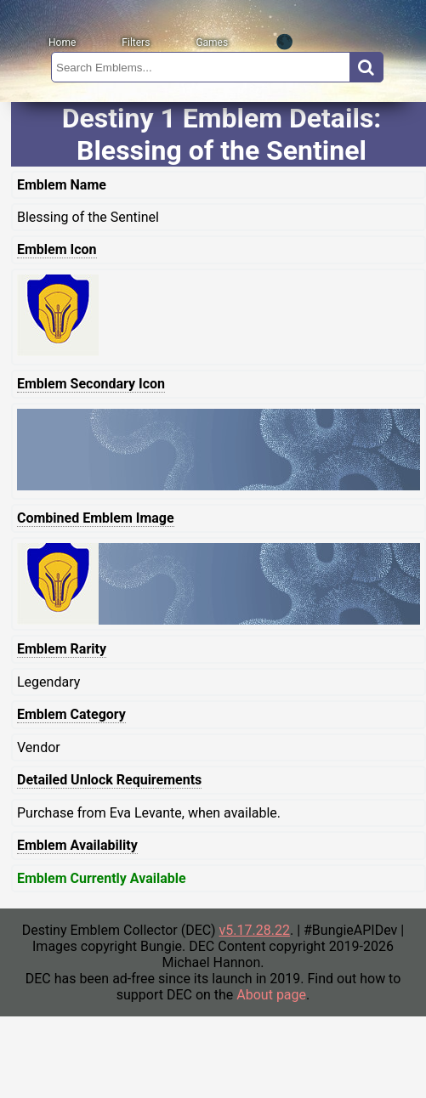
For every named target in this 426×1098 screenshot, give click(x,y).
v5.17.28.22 (254, 930)
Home (62, 42)
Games (212, 42)
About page (271, 995)
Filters (136, 42)
